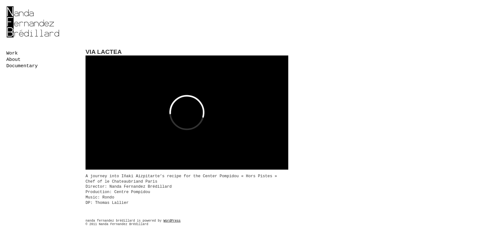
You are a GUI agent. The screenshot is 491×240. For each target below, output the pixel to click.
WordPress (172, 221)
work (12, 53)
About (13, 59)
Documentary (22, 66)
